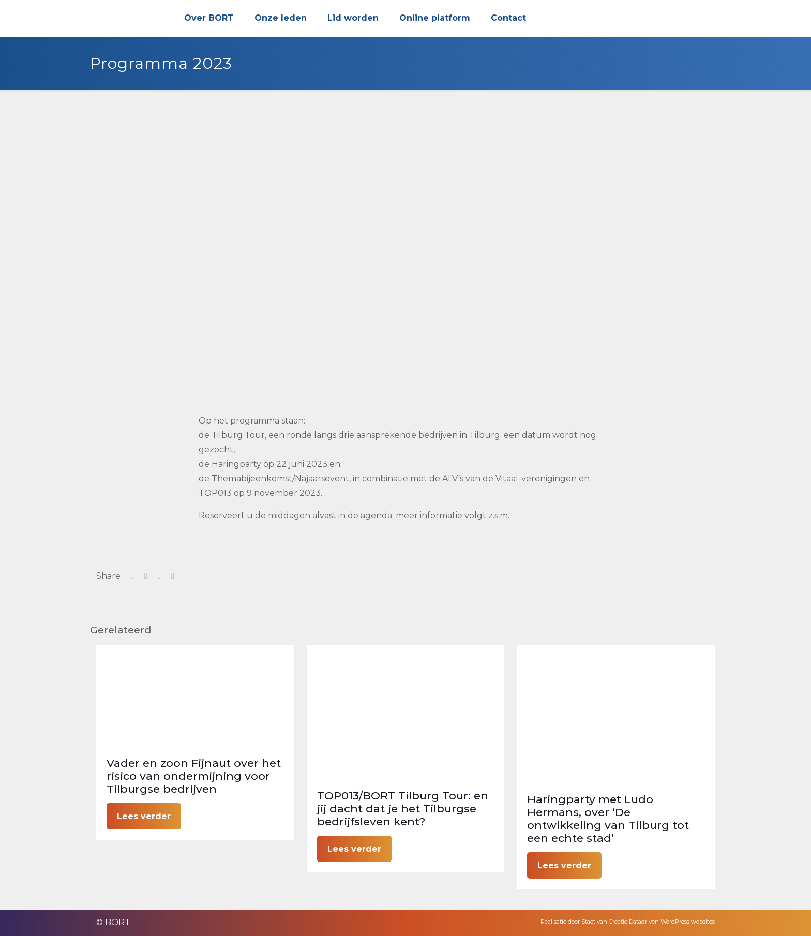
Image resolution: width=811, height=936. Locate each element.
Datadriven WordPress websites (672, 921)
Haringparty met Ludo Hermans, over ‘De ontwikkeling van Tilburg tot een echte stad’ (608, 818)
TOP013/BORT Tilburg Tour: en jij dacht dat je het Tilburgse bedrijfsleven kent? (402, 808)
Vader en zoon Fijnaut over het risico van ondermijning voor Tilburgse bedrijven (194, 776)
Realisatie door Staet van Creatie (583, 921)
